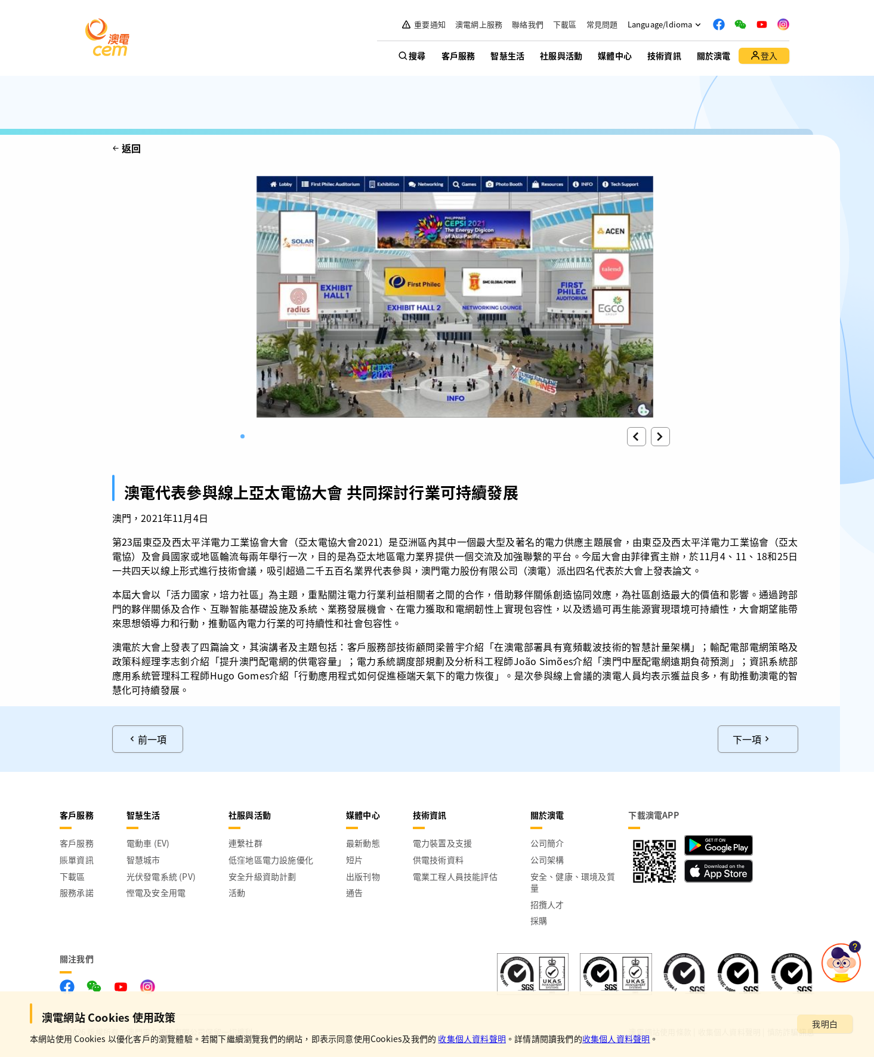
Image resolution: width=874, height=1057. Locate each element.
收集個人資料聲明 (472, 1038)
